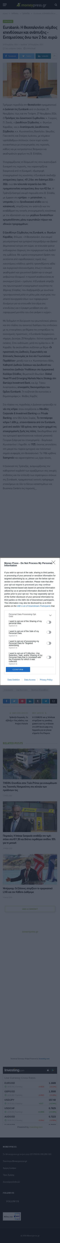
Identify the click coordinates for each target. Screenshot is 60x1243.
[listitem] (30, 615)
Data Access (29, 680)
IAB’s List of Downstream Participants (34, 606)
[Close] (54, 563)
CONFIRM (18, 669)
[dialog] (30, 621)
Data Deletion (14, 680)
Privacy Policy (46, 680)
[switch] (49, 622)
